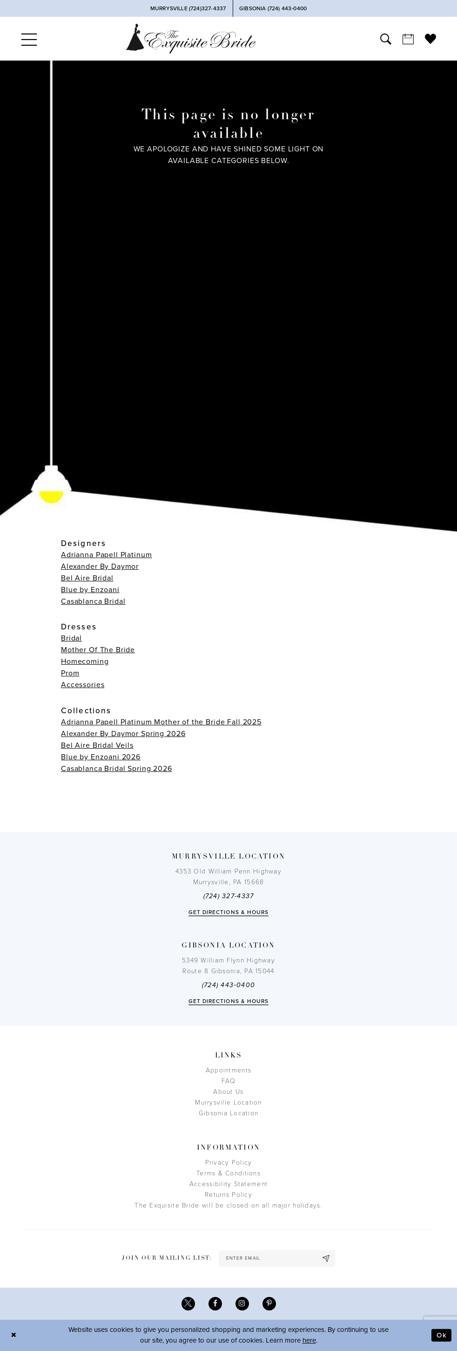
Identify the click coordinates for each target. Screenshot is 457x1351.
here (309, 1340)
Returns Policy (228, 1195)
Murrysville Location (228, 1102)
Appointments (228, 1070)
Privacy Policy (228, 1163)
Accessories (82, 684)
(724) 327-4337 (228, 896)
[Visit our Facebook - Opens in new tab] (215, 1303)
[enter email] (277, 1258)
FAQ (228, 1081)
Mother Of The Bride (98, 650)
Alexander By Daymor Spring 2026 (123, 733)
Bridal (71, 638)
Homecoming (85, 661)
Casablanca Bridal (93, 601)
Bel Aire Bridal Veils (97, 745)
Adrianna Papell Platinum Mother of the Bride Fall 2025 (161, 722)
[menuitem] (29, 38)
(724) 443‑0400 (228, 985)
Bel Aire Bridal (87, 578)
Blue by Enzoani (90, 589)
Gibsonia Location (229, 1113)
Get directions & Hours (228, 912)
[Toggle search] (386, 39)
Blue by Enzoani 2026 (101, 757)
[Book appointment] (408, 39)
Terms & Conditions (228, 1173)
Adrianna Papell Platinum (106, 555)
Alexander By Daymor (100, 566)
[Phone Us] (187, 8)
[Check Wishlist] (430, 39)
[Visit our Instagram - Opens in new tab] (242, 1303)
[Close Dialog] (14, 1335)
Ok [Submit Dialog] (442, 1335)
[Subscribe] (326, 1258)
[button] (29, 38)
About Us (228, 1092)
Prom (70, 673)
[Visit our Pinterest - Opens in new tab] (269, 1303)
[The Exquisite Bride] (191, 38)
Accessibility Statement (228, 1184)
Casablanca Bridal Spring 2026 (116, 768)
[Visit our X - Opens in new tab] (188, 1303)
